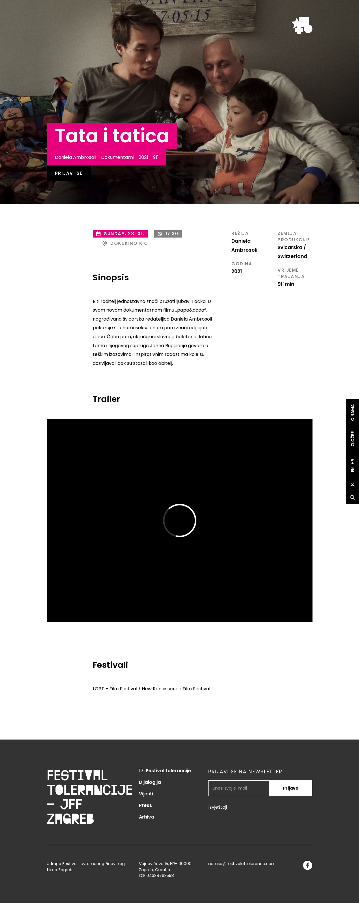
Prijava (290, 788)
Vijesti (146, 793)
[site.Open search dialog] (352, 497)
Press (145, 805)
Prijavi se (69, 173)
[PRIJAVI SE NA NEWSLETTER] (238, 788)
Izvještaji (217, 807)
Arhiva (146, 817)
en (353, 470)
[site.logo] (302, 25)
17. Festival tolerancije (165, 770)
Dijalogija (150, 782)
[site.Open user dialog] (352, 485)
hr (353, 462)
